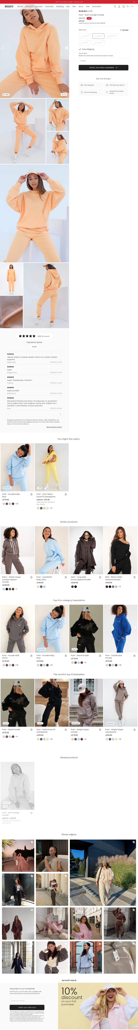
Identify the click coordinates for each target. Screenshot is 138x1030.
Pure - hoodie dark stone (10, 656)
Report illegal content (54, 427)
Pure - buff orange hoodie (10, 813)
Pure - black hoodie (80, 655)
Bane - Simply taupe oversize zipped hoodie (11, 579)
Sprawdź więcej (69, 980)
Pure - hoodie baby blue (11, 495)
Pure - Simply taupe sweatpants (114, 730)
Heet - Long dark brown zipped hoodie (81, 578)
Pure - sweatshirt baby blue (44, 578)
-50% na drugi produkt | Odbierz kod (69, 2)
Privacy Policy (38, 1018)
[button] (123, 6)
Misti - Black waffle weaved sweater (113, 578)
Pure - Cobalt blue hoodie (113, 656)
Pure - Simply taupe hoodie (80, 730)
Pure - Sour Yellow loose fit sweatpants (46, 495)
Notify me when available (103, 67)
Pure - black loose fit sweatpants (46, 730)
